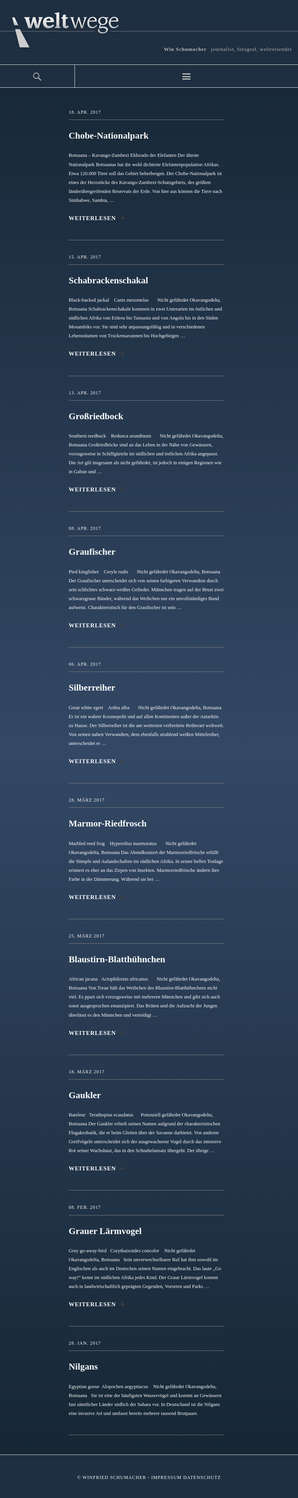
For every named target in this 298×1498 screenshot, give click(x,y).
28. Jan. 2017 (85, 1342)
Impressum (166, 1476)
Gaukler (85, 1094)
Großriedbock (97, 416)
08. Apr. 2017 (85, 528)
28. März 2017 (87, 799)
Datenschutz (202, 1476)
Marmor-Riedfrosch (109, 823)
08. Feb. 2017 (85, 1206)
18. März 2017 (87, 1070)
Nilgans (84, 1366)
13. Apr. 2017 (85, 392)
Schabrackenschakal (110, 280)
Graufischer (93, 552)
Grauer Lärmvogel (106, 1230)
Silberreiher (93, 687)
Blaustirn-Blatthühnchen (118, 958)
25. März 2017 (87, 935)
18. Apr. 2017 (85, 112)
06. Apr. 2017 (85, 664)
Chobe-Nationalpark (110, 135)
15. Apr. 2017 (85, 256)
